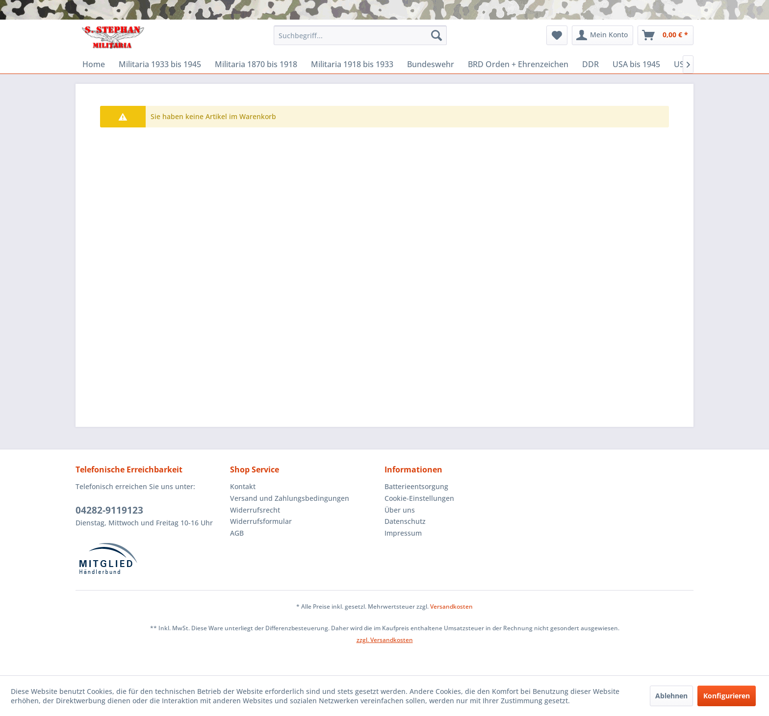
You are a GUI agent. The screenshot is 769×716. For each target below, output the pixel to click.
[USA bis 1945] (636, 64)
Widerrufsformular (261, 521)
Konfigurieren (726, 695)
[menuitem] (360, 35)
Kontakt (243, 486)
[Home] (94, 64)
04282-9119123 (109, 510)
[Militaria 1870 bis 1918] (256, 64)
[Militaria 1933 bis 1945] (160, 64)
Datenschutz (405, 521)
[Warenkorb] (665, 35)
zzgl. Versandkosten (385, 640)
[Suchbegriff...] (360, 35)
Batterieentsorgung (416, 486)
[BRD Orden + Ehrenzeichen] (518, 64)
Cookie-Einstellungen (419, 498)
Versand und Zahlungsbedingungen (289, 498)
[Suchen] (436, 35)
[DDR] (590, 64)
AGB (237, 533)
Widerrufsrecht (255, 510)
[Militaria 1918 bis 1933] (352, 64)
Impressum (403, 533)
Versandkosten (451, 606)
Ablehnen (671, 695)
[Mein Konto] (602, 35)
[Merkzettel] (556, 35)
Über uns (399, 510)
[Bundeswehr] (430, 64)
